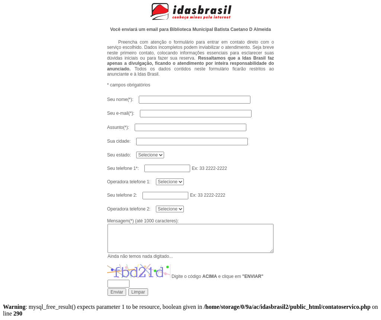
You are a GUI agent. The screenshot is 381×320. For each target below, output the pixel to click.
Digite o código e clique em (217, 276)
